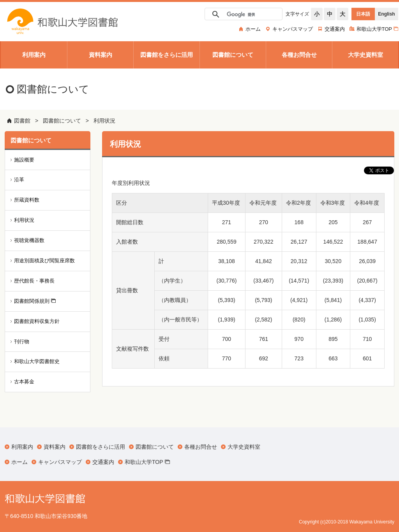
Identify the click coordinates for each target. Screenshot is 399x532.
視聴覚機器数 (29, 240)
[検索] (242, 14)
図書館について (62, 121)
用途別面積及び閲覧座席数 (44, 260)
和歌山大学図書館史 (37, 361)
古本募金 (24, 382)
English (386, 14)
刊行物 (21, 341)
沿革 (19, 180)
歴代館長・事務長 (34, 281)
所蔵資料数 (26, 200)
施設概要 (24, 160)
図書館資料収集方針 (37, 321)
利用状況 (104, 121)
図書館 (22, 121)
